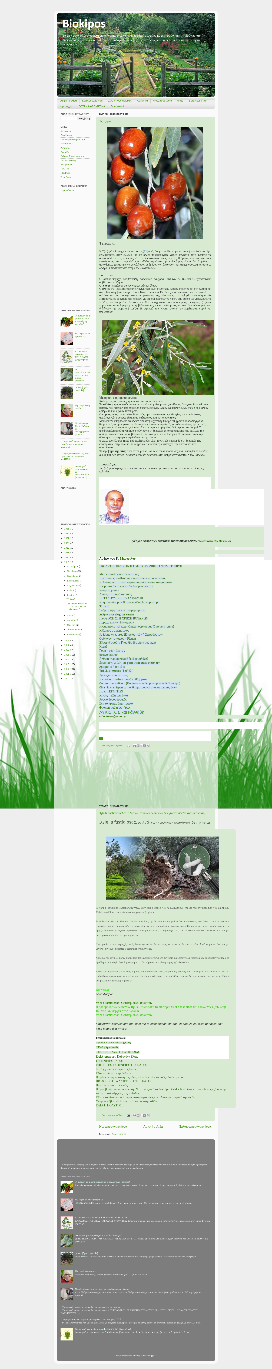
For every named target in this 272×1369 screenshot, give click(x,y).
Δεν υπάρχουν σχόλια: (112, 745)
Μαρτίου (71, 625)
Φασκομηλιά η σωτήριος (114, 707)
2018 (67, 640)
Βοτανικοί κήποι (198, 100)
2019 (67, 562)
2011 (67, 674)
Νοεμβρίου (72, 571)
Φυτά (180, 100)
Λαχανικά (142, 100)
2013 (67, 664)
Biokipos (84, 24)
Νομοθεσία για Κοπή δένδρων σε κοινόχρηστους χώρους (102, 1289)
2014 (67, 660)
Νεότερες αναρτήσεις (113, 1126)
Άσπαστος (65, 148)
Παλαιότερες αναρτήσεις (195, 1126)
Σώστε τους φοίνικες (119, 100)
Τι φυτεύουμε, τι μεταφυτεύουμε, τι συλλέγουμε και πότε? (102, 1182)
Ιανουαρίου (72, 634)
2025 (67, 533)
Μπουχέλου (127, 558)
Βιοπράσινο (66, 164)
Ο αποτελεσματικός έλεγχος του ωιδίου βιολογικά (82, 375)
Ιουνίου (71, 595)
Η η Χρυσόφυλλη (107, 1047)
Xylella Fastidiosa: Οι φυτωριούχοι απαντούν (124, 1003)
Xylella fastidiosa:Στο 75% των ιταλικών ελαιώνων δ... (77, 607)
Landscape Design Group (73, 139)
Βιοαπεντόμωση (68, 160)
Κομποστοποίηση (92, 100)
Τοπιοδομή (66, 177)
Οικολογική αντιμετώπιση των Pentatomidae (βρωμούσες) (103, 1329)
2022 (67, 548)
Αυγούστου (72, 585)
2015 (67, 655)
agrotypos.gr (102, 989)
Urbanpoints (67, 144)
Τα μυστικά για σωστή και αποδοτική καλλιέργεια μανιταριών (74, 444)
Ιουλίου (71, 590)
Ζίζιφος (148, 251)
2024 (67, 538)
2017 (67, 645)
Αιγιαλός (65, 152)
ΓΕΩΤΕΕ (65, 169)
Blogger (151, 1356)
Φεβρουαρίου (73, 630)
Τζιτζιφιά (105, 121)
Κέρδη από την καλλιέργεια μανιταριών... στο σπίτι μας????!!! (74, 457)
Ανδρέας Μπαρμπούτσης (72, 156)
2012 (67, 669)
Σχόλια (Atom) (119, 1134)
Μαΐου (70, 615)
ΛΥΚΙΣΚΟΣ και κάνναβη (121, 712)
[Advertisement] (155, 778)
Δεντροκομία (118, 106)
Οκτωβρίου (72, 576)
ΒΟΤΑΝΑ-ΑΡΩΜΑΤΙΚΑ (92, 106)
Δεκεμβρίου (73, 566)
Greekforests (67, 135)
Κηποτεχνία (66, 106)
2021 (67, 553)
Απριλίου (72, 620)
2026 (67, 529)
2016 (67, 650)
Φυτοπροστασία (162, 100)
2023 (67, 543)
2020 (67, 557)
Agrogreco (66, 131)
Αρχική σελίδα (68, 100)
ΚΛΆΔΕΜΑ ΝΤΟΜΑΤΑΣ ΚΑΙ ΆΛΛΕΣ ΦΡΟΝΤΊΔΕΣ (101, 1218)
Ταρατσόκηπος (68, 190)
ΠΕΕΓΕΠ (65, 173)
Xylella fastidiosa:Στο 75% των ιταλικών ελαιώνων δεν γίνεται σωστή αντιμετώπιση (152, 813)
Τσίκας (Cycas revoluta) (86, 1253)
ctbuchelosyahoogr (113, 716)
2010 (67, 679)
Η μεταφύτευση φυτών (86, 1271)
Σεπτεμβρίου (73, 581)
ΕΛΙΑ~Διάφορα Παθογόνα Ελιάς (117, 1056)
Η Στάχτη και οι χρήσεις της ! (89, 1200)
